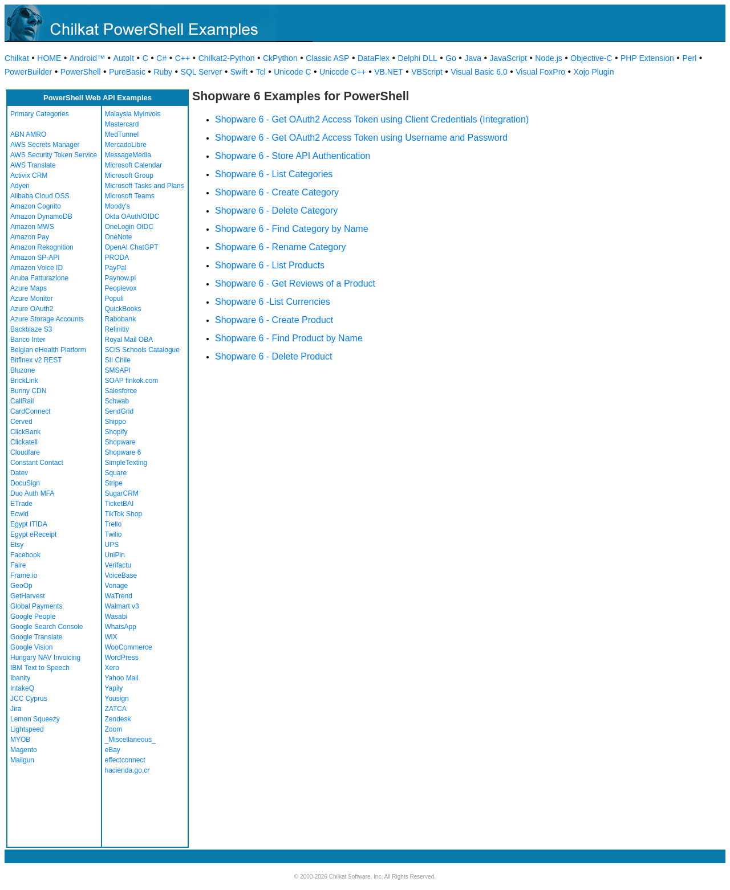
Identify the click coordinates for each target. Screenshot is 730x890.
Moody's (117, 206)
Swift (239, 71)
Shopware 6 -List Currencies (272, 302)
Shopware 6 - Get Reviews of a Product (295, 283)
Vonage (116, 586)
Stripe (114, 483)
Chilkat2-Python (226, 58)
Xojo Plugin (594, 71)
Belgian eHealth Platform (48, 350)
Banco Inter (27, 340)
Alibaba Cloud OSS (39, 196)
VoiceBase (121, 575)
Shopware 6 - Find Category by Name (291, 229)
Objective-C (591, 58)
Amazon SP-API (35, 258)
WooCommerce (128, 647)
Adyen (20, 186)
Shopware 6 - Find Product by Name (289, 338)
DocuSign (25, 483)
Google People (32, 616)
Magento (23, 750)
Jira (15, 709)
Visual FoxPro (540, 71)
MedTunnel (122, 134)
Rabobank (120, 319)
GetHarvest (27, 596)
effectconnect (125, 760)
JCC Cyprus (28, 699)
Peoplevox (121, 288)
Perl (689, 58)
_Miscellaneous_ (130, 740)
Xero (112, 668)
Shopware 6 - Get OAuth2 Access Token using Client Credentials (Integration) (372, 119)
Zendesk (118, 719)
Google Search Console (46, 627)
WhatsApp (120, 627)
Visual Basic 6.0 (479, 71)
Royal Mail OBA (129, 340)
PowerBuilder (28, 71)
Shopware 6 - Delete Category (276, 210)
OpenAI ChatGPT (132, 247)
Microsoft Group (129, 175)
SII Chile (118, 360)
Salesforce (121, 391)
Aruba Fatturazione (39, 278)
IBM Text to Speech (40, 668)
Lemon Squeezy (35, 719)
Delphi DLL (417, 58)
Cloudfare (25, 452)
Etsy (16, 545)
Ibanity (20, 678)
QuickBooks (123, 309)
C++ (182, 58)
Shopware (120, 442)
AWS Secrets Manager (45, 145)
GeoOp (21, 586)
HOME (49, 58)
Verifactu (118, 565)
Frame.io (23, 575)
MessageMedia (128, 155)
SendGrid (119, 411)
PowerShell (80, 71)
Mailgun (22, 760)
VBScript (426, 71)
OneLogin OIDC (129, 227)
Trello (113, 524)
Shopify (116, 432)
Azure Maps (28, 288)
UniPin (115, 555)
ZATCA (116, 709)
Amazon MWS (32, 227)
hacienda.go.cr (127, 770)
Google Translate (36, 637)
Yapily (114, 688)
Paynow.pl (120, 278)
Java (472, 58)
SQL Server (201, 71)
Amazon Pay (29, 237)
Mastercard (122, 124)
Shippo (115, 422)
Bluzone (22, 370)
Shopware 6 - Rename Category (280, 247)
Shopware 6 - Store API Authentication (292, 156)
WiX (111, 637)
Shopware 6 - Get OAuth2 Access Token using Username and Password (361, 137)
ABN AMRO (28, 134)
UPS (112, 545)
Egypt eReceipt (33, 534)
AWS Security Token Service (53, 155)
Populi (114, 299)
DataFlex (374, 58)
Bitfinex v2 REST (36, 360)
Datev (19, 473)
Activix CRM (28, 175)
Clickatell (24, 442)
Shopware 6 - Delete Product (273, 356)
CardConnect (30, 411)
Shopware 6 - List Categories (273, 174)
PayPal (116, 268)
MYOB (20, 740)
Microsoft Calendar (134, 165)
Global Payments (36, 606)
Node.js (548, 58)
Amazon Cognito (35, 206)
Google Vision (31, 647)
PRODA (117, 258)
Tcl (261, 71)
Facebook (25, 555)
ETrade (21, 504)
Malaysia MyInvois (133, 114)
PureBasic (127, 71)
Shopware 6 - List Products (270, 265)
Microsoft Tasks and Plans (144, 186)
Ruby (162, 71)
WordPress (122, 658)
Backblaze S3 (31, 329)
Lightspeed (27, 729)
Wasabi (116, 616)
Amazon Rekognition (42, 247)
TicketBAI (119, 504)
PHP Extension (647, 58)
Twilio (113, 534)
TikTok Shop (124, 514)
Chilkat (17, 58)
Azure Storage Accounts (47, 319)
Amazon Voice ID (36, 268)
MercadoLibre (126, 145)
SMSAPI (118, 370)
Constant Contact (36, 463)
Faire (18, 565)
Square (116, 473)
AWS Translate (33, 165)
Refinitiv (117, 329)
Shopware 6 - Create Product (274, 320)
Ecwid (19, 514)
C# (161, 58)
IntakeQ (22, 688)
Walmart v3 (122, 606)
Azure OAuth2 (31, 309)
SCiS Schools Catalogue (142, 350)
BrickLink (24, 381)
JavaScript (508, 58)
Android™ (87, 58)
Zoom (114, 729)
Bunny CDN (28, 391)
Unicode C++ (342, 71)
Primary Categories (39, 114)
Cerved (21, 422)
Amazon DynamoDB (41, 217)
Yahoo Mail (122, 678)
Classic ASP (327, 58)
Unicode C (292, 71)
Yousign (117, 699)
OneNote (118, 237)
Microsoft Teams (130, 196)
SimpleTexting (126, 463)
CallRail (22, 401)
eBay (112, 750)
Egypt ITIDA (28, 524)
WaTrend (118, 596)
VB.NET (388, 71)
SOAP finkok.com (132, 381)
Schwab (117, 401)
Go (450, 58)
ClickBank (25, 432)
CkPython (280, 58)
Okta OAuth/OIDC (132, 217)
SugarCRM (122, 493)
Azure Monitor (31, 299)
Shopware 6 (123, 452)
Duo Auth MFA (32, 493)
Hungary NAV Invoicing (45, 658)
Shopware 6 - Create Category (277, 192)
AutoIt (124, 58)
